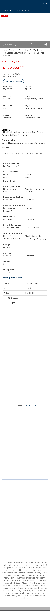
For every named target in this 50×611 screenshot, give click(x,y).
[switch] (33, 44)
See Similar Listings (13, 81)
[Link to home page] (7, 4)
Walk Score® (30, 406)
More (44, 4)
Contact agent (9, 44)
